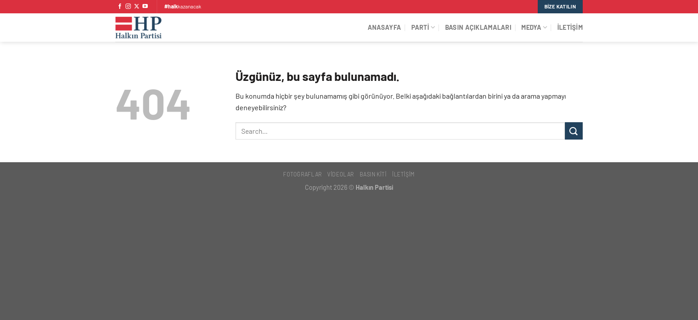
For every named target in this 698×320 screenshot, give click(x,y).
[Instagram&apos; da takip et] (128, 7)
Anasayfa (384, 27)
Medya (534, 27)
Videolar (340, 174)
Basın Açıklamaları (478, 27)
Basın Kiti (373, 174)
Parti (423, 27)
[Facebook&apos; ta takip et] (119, 7)
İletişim (570, 27)
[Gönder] (574, 131)
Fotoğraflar (302, 174)
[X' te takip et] (136, 7)
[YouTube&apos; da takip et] (145, 7)
